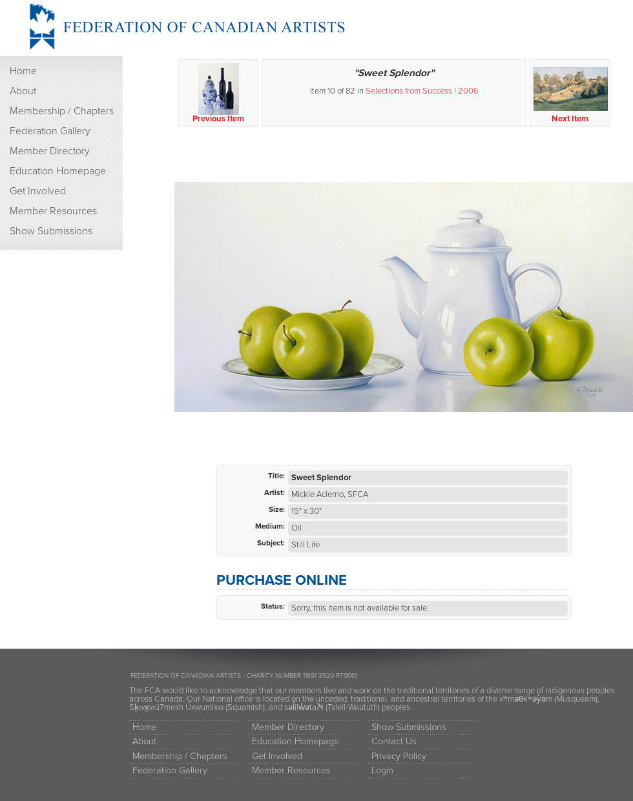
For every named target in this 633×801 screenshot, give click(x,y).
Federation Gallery (50, 131)
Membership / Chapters (62, 111)
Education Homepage (58, 171)
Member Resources (53, 211)
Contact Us (394, 741)
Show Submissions (51, 231)
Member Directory (50, 151)
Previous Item (219, 93)
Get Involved (38, 191)
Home (23, 71)
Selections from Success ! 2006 (422, 91)
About (23, 91)
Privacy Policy (398, 756)
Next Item (571, 93)
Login (382, 770)
